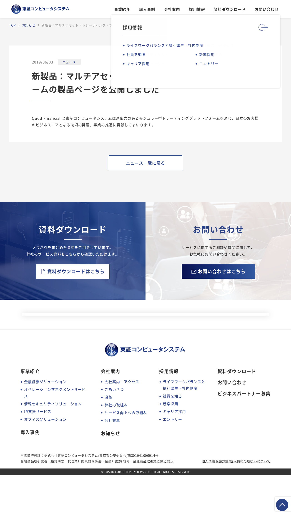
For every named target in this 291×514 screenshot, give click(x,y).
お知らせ (110, 472)
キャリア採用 (174, 450)
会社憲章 (112, 459)
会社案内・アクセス (122, 420)
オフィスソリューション (45, 458)
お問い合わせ (266, 9)
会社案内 (172, 9)
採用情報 (197, 9)
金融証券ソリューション (45, 420)
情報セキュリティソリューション (53, 442)
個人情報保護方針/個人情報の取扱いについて (236, 499)
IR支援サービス (37, 450)
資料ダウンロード (230, 9)
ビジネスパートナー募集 (244, 432)
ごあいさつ (114, 428)
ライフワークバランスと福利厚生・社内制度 (184, 424)
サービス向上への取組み (126, 451)
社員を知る (172, 434)
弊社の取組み (116, 443)
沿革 (108, 435)
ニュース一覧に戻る (145, 163)
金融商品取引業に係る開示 (153, 499)
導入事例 (147, 9)
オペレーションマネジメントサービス (55, 431)
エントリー (172, 458)
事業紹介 (122, 9)
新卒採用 (170, 442)
